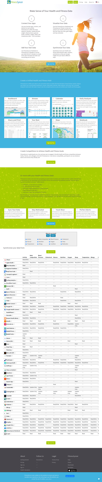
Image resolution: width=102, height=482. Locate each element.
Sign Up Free (50, 64)
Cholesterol (65, 239)
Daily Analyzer (83, 98)
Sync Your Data (12, 210)
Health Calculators (25, 470)
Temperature (30, 244)
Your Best (33, 120)
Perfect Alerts (83, 210)
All (48, 235)
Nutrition (41, 241)
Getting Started (24, 460)
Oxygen (53, 241)
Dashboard (11, 98)
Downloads (71, 465)
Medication (65, 244)
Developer (70, 467)
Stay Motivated (36, 210)
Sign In (75, 2)
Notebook (81, 120)
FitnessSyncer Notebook (30, 51)
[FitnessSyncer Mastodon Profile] (43, 465)
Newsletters (39, 460)
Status (69, 462)
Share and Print (13, 120)
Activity (29, 239)
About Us (91, 2)
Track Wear (58, 210)
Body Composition (43, 239)
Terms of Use (55, 460)
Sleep (63, 241)
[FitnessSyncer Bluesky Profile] (43, 467)
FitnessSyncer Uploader (27, 52)
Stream (33, 98)
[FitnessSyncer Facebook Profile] (43, 462)
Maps (56, 120)
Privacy (54, 462)
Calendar (57, 98)
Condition (53, 244)
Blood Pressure (54, 239)
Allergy (40, 244)
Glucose (29, 241)
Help (86, 2)
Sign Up (70, 2)
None (53, 235)
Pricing (81, 2)
